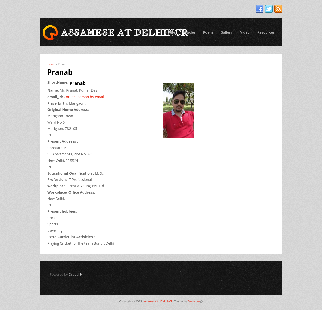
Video (245, 32)
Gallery (226, 32)
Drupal (75, 274)
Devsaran (195, 301)
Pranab (78, 83)
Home (170, 32)
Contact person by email (84, 96)
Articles (189, 32)
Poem (208, 32)
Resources (266, 32)
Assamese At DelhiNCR (158, 301)
